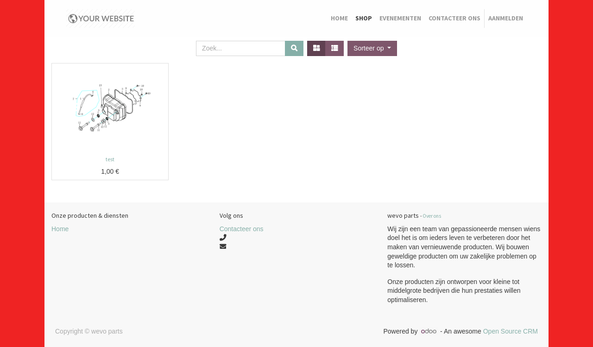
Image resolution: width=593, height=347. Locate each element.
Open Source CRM (510, 331)
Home (60, 229)
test (110, 159)
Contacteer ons (242, 229)
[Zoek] (294, 49)
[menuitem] (339, 18)
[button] (372, 49)
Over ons (432, 216)
